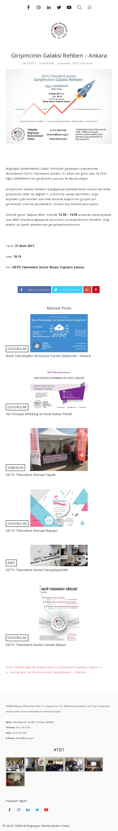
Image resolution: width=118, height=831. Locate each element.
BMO (11, 563)
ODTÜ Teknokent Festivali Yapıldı (31, 475)
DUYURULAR (46, 63)
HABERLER (15, 468)
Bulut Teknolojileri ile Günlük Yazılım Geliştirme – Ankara (48, 356)
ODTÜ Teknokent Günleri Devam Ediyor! (36, 645)
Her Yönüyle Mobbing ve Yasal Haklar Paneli (39, 414)
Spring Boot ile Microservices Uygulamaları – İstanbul (48, 672)
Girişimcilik (63, 63)
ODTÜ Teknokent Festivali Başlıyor (32, 531)
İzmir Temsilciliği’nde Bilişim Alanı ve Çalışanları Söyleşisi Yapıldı (52, 667)
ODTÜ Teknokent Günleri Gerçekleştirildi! (37, 570)
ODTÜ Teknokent (82, 63)
